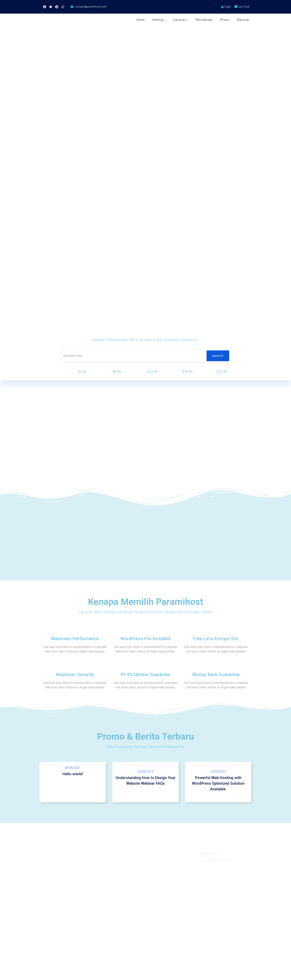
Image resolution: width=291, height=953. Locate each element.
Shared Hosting (51, 869)
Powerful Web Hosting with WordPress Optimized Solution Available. (218, 799)
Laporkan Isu (155, 876)
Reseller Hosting (52, 876)
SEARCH (218, 369)
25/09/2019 (145, 787)
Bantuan (243, 18)
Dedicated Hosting (53, 889)
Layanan (172, 18)
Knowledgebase (157, 889)
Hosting (147, 18)
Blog (97, 876)
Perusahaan (198, 18)
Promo (222, 18)
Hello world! (73, 790)
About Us (100, 869)
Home (126, 18)
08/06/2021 (72, 783)
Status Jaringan (157, 883)
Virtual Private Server (55, 883)
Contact (152, 869)
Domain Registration (55, 896)
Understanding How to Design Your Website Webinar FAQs (145, 796)
